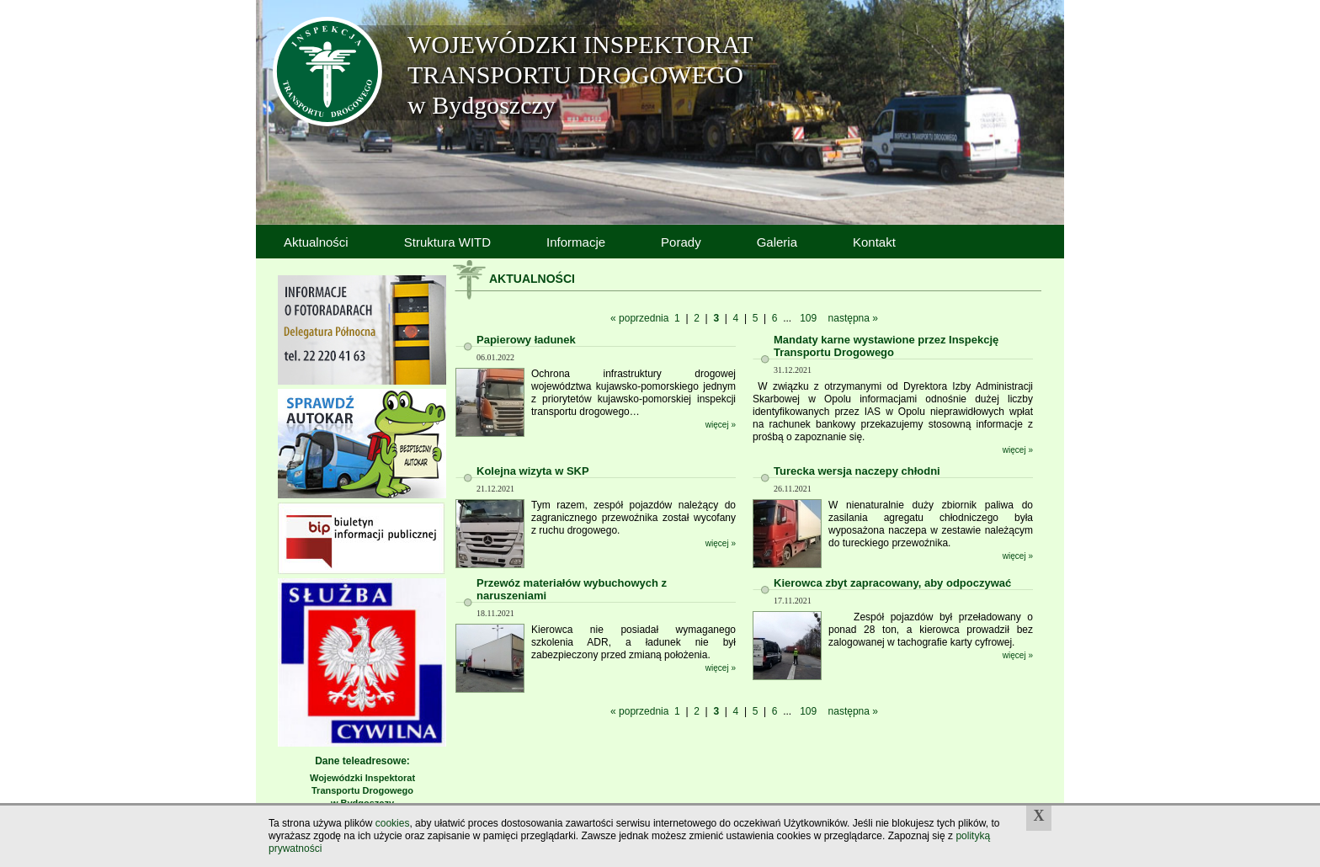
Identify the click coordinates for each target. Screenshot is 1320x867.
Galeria (777, 242)
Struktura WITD (447, 242)
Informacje (575, 242)
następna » (853, 318)
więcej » (720, 424)
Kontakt (874, 242)
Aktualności (316, 242)
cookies (392, 823)
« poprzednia (639, 318)
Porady (681, 242)
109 (808, 318)
